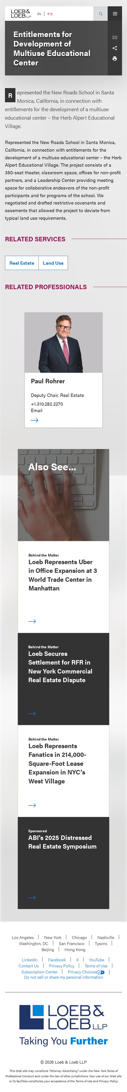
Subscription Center (39, 972)
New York (52, 937)
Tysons (101, 943)
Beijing (48, 949)
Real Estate (21, 262)
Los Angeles (23, 937)
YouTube (96, 960)
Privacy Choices (86, 971)
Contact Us (29, 966)
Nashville (105, 937)
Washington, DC (33, 943)
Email (36, 410)
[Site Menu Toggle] (115, 13)
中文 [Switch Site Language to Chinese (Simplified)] (50, 14)
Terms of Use (96, 966)
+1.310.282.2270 (47, 403)
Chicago (79, 937)
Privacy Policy (61, 966)
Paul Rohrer (48, 380)
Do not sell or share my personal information (63, 977)
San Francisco (71, 943)
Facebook (57, 960)
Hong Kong (75, 949)
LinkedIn (30, 960)
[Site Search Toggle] (100, 13)
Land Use (53, 262)
